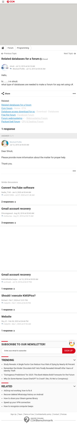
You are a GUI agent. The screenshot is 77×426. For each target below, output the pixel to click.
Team (20, 414)
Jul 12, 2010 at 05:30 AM (35, 69)
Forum (10, 48)
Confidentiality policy (43, 414)
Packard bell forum (10, 121)
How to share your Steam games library (21, 398)
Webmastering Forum (37, 118)
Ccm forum (6, 108)
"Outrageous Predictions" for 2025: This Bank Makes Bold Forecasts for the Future (39, 375)
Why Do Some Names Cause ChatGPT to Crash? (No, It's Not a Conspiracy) (36, 379)
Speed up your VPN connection (17, 402)
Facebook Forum (25, 115)
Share (7, 94)
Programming (23, 48)
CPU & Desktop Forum (33, 121)
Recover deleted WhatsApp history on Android (23, 394)
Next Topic (68, 53)
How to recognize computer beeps (18, 406)
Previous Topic (10, 53)
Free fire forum (8, 115)
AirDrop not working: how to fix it (18, 390)
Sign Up (13, 414)
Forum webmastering (11, 118)
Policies (64, 414)
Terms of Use (29, 414)
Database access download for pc (18, 111)
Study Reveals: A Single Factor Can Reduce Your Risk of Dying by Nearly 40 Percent (39, 364)
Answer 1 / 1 (7, 136)
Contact (56, 414)
